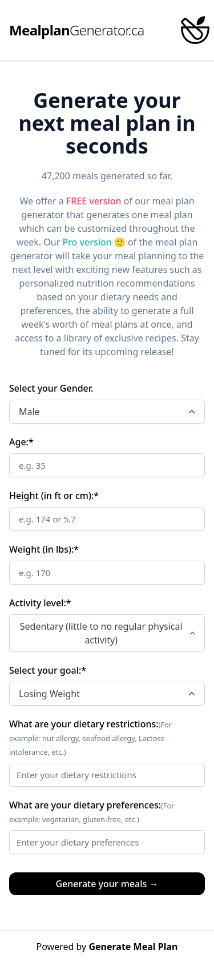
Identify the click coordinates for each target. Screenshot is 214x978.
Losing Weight (108, 693)
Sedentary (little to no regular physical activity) (108, 633)
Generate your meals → (106, 884)
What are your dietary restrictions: (84, 724)
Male (108, 411)
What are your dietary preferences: (85, 805)
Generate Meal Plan (132, 946)
